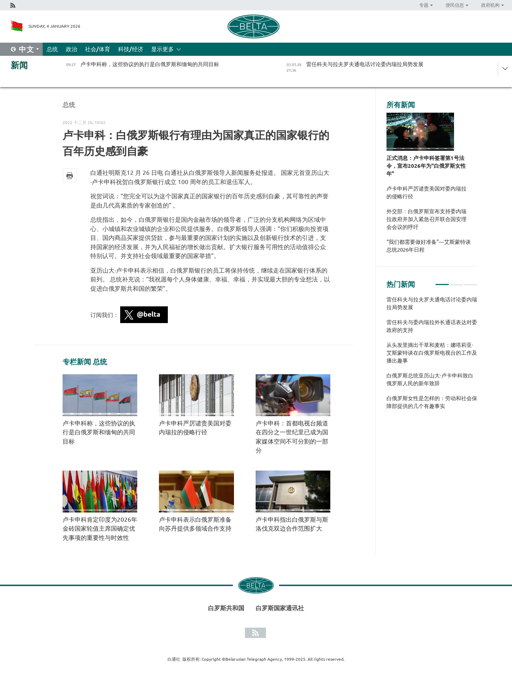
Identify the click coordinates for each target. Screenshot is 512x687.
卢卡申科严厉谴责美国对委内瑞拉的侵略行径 (426, 192)
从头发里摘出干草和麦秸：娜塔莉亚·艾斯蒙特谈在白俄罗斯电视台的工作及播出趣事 (431, 353)
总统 (52, 49)
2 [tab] (456, 281)
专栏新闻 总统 (85, 361)
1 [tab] (442, 281)
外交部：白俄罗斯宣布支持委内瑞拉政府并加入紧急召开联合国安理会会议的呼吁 (426, 219)
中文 (26, 49)
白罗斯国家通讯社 (280, 608)
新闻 (19, 65)
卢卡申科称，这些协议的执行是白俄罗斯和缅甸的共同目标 (99, 432)
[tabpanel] (432, 356)
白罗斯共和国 (226, 608)
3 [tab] (470, 281)
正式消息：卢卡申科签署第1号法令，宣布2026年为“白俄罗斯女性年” (426, 166)
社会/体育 (97, 49)
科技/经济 (130, 49)
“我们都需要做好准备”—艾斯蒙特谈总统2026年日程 (428, 246)
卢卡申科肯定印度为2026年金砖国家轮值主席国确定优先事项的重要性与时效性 (100, 528)
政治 (71, 49)
